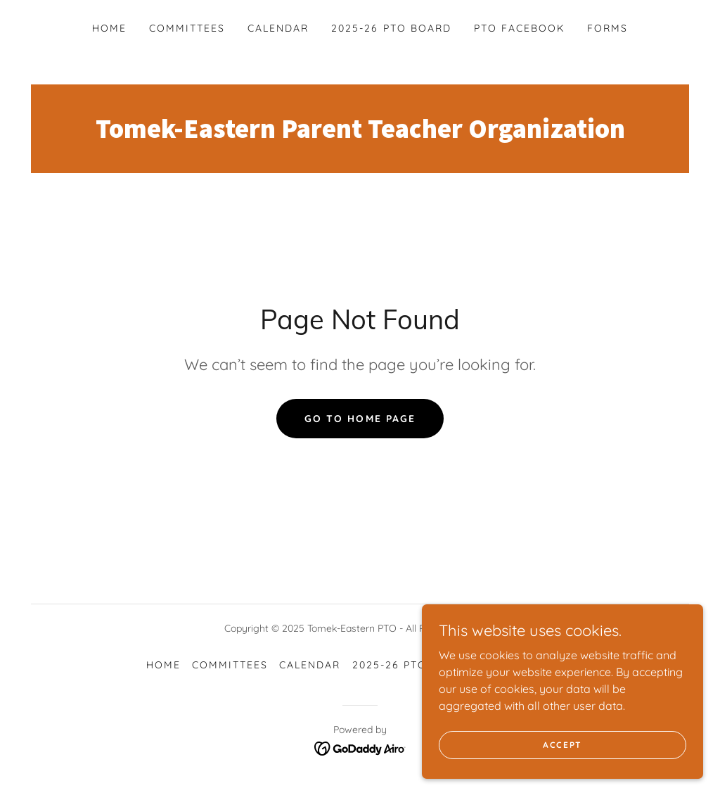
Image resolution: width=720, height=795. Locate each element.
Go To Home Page (359, 418)
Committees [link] (187, 28)
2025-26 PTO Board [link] (391, 28)
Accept (562, 773)
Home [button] (163, 665)
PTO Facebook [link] (519, 28)
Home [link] (109, 28)
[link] (360, 134)
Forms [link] (607, 28)
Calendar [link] (278, 28)
